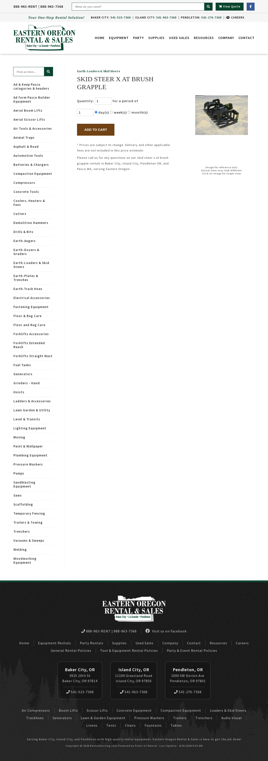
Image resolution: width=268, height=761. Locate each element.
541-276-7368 (188, 692)
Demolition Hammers (30, 223)
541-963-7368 (133, 692)
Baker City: (111, 17)
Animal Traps (24, 137)
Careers (235, 17)
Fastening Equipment (31, 307)
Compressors (24, 183)
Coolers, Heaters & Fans (29, 203)
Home (100, 38)
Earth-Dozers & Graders (26, 252)
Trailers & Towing (28, 522)
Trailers (180, 718)
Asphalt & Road (26, 146)
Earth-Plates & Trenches (25, 278)
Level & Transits (26, 419)
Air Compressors (36, 710)
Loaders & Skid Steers (228, 710)
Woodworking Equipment (25, 560)
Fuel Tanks (22, 365)
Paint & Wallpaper (28, 446)
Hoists (18, 392)
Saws (17, 495)
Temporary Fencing (29, 513)
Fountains (153, 725)
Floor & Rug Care (27, 316)
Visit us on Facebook (166, 631)
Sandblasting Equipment (24, 484)
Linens (91, 725)
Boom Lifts (68, 710)
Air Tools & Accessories (32, 128)
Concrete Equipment (134, 710)
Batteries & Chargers (31, 165)
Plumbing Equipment (30, 455)
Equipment (119, 38)
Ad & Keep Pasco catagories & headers (31, 86)
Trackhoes (35, 718)
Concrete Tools (26, 192)
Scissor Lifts (97, 710)
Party (138, 38)
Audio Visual (231, 718)
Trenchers (21, 531)
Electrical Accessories (31, 298)
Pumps (18, 473)
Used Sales (179, 38)
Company (226, 38)
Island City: (155, 17)
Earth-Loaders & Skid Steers (31, 265)
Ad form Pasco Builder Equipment (31, 99)
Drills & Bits (23, 232)
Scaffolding (23, 504)
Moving (19, 437)
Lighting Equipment (29, 428)
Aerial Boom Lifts (27, 110)
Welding (20, 549)
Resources (204, 38)
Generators (23, 374)
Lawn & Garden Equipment (103, 718)
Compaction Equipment (32, 174)
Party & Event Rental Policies (192, 650)
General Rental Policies (71, 650)
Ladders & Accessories (32, 401)
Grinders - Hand (26, 383)
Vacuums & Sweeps (28, 540)
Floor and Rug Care (29, 325)
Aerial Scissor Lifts (29, 119)
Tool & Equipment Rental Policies (129, 650)
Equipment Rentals (54, 643)
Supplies (156, 38)
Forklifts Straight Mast (33, 356)
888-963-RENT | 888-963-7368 (38, 6)
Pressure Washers (28, 464)
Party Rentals (91, 643)
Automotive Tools (28, 155)
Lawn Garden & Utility (31, 410)
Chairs (130, 725)
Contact (247, 38)
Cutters (19, 214)
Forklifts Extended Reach (29, 345)
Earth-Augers (24, 241)
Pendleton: (201, 17)
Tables (176, 725)
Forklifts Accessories (31, 334)
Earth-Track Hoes (27, 289)
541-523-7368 (80, 692)
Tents (111, 725)
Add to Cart (95, 129)
